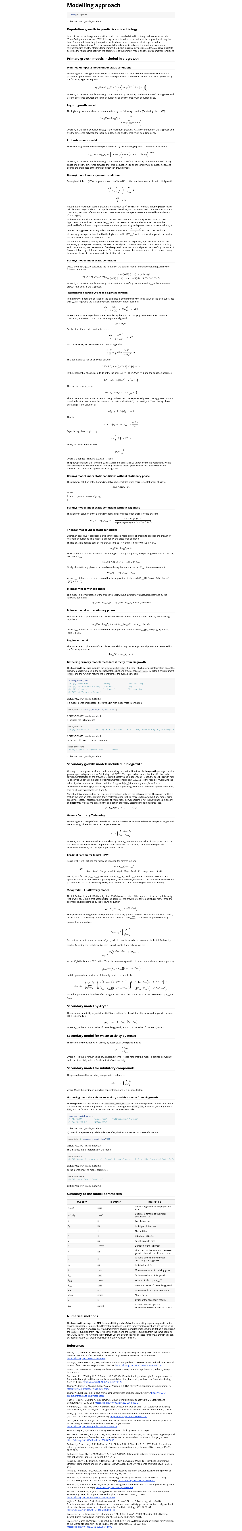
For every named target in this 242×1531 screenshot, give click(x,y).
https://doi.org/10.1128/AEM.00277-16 (86, 1358)
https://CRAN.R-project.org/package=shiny (88, 1389)
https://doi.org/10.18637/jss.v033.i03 (136, 1480)
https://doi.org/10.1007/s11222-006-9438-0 (116, 1403)
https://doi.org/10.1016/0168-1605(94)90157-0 (138, 1365)
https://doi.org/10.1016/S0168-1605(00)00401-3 (91, 1510)
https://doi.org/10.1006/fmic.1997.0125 (102, 1382)
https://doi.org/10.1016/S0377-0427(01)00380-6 (91, 1497)
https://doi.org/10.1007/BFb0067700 (129, 1416)
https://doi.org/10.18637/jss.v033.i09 (114, 1487)
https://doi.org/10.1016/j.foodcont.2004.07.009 (90, 1440)
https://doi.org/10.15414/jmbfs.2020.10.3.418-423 (92, 1426)
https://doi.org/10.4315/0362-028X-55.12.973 (89, 1527)
